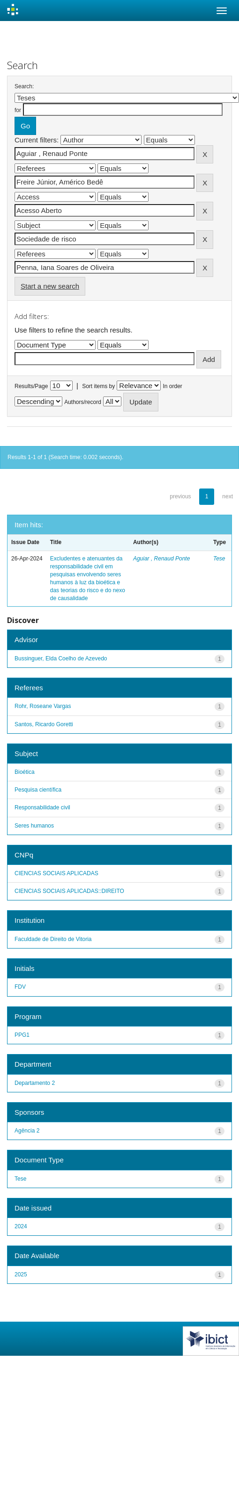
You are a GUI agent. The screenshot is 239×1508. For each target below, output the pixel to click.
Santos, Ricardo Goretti (44, 724)
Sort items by (98, 386)
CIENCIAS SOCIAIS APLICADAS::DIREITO (69, 891)
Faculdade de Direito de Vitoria (53, 939)
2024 (21, 1226)
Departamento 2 (35, 1083)
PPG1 (22, 1035)
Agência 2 (27, 1130)
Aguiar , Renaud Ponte (161, 558)
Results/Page (31, 386)
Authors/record (82, 402)
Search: (24, 86)
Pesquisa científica (38, 789)
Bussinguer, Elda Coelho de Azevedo (61, 658)
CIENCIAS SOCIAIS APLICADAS (56, 873)
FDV (20, 987)
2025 (21, 1274)
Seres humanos (34, 825)
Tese (219, 558)
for (18, 110)
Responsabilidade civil (42, 807)
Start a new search (50, 286)
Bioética (25, 772)
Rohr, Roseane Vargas (43, 706)
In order (172, 386)
